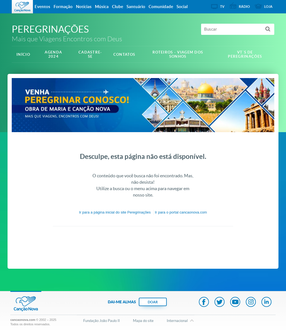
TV (222, 6)
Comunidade (161, 6)
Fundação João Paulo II (101, 321)
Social (182, 6)
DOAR (153, 302)
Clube (117, 6)
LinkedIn (266, 302)
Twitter (219, 302)
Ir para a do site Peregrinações (115, 212)
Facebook (203, 302)
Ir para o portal (181, 212)
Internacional (177, 321)
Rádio (244, 6)
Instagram (250, 302)
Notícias (84, 6)
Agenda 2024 (53, 54)
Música (102, 6)
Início (23, 54)
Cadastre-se (90, 54)
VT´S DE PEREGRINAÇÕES (245, 54)
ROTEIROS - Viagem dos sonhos (177, 54)
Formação (63, 6)
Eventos (42, 6)
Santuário (136, 6)
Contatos (124, 54)
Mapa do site (143, 321)
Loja (268, 6)
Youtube (235, 302)
